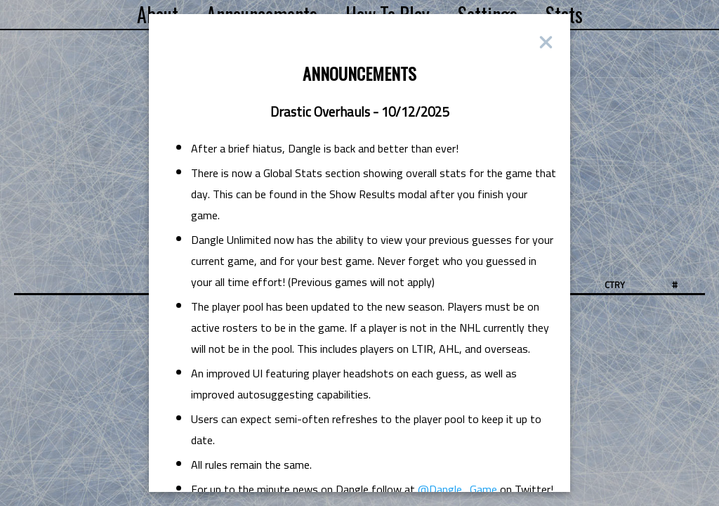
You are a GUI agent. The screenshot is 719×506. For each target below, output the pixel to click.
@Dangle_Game (457, 489)
